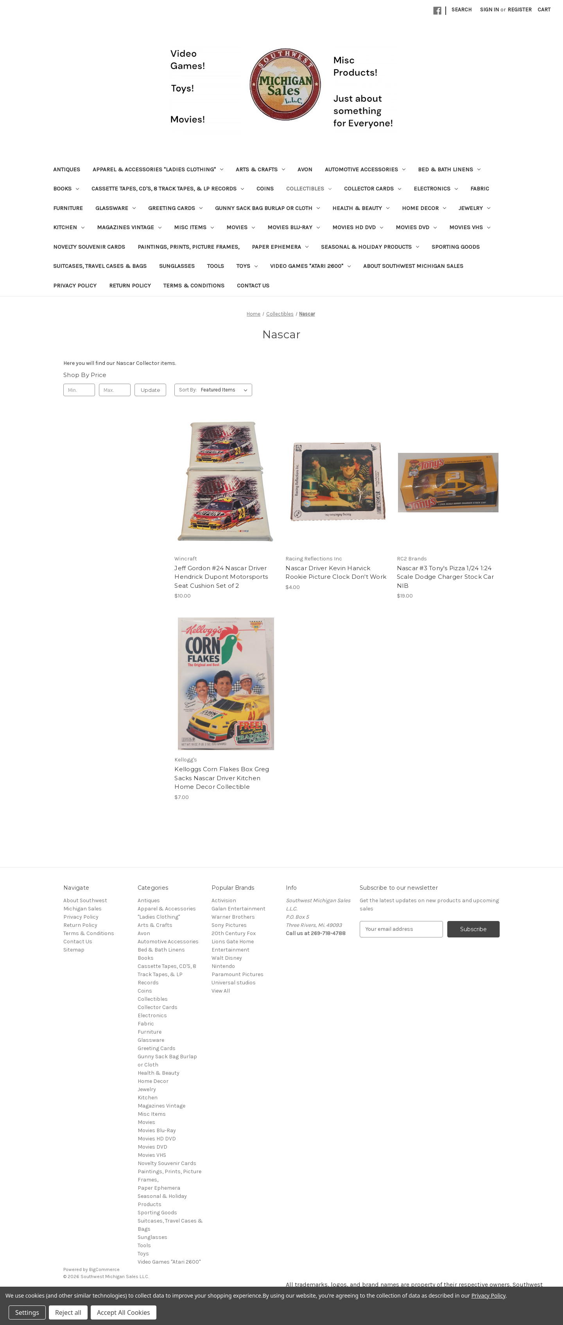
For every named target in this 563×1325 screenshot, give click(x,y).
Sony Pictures (229, 925)
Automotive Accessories (365, 169)
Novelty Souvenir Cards (89, 246)
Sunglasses (177, 265)
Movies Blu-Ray (293, 227)
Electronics (436, 188)
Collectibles (309, 188)
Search (462, 9)
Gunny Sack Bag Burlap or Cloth (267, 208)
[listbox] (226, 390)
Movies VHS (469, 227)
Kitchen (68, 227)
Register (519, 9)
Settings (27, 1312)
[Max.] (115, 390)
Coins (265, 188)
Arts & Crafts (260, 169)
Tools (215, 265)
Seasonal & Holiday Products (370, 246)
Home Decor (424, 208)
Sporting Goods (456, 246)
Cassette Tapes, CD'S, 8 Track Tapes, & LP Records (167, 188)
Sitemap (73, 949)
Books (66, 188)
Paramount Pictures (238, 974)
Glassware (115, 208)
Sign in (489, 9)
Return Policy (130, 285)
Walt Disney (227, 958)
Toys (247, 265)
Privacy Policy (75, 285)
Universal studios (234, 982)
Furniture (68, 208)
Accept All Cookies (123, 1312)
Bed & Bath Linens (449, 169)
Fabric (479, 188)
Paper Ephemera (280, 246)
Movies (240, 227)
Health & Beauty (360, 208)
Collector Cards (372, 188)
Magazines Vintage (129, 227)
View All (221, 990)
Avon (305, 169)
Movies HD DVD (357, 227)
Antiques (66, 169)
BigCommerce (104, 1269)
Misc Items (194, 227)
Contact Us (253, 285)
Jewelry (474, 208)
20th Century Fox (234, 933)
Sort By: (188, 390)
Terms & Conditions (193, 285)
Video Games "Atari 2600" (310, 265)
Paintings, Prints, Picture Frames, (188, 246)
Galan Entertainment (238, 908)
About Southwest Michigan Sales (413, 265)
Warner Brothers (233, 917)
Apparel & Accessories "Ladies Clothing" (158, 169)
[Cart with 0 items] (544, 9)
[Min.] (79, 390)
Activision (224, 900)
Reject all (68, 1312)
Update (150, 390)
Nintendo (223, 966)
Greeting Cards (175, 208)
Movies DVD (416, 227)
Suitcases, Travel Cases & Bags (100, 265)
